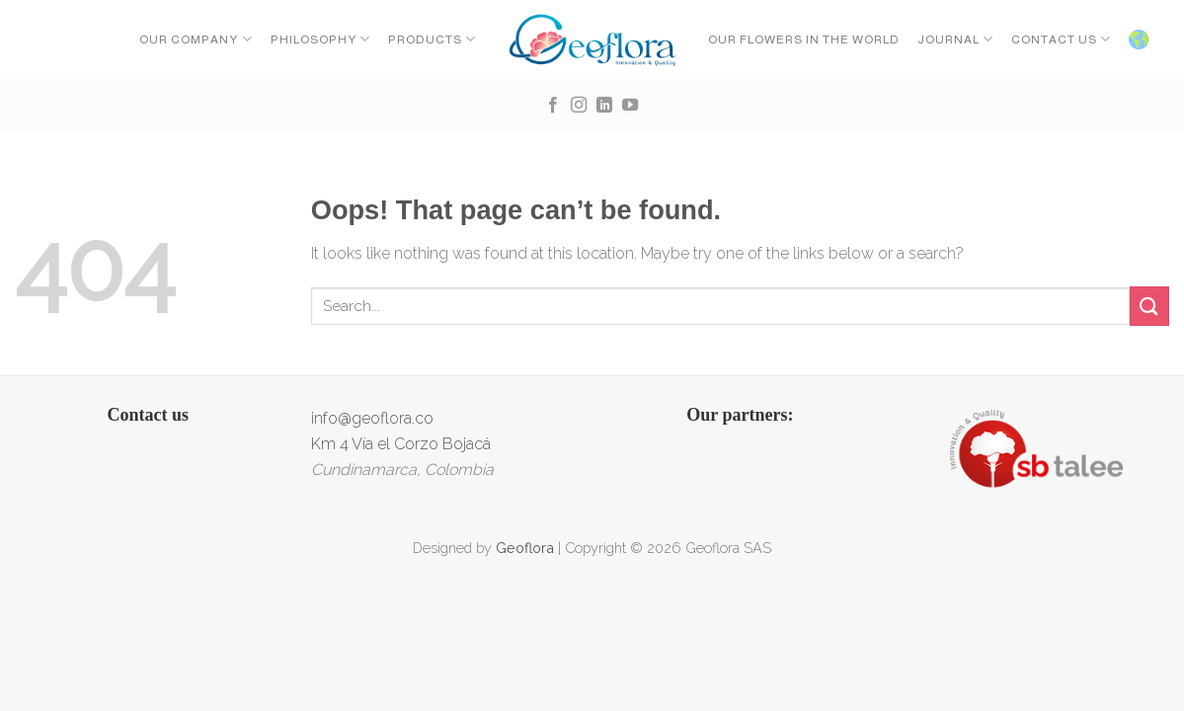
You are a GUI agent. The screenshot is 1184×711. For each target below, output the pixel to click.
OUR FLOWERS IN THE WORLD (804, 39)
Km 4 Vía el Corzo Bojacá (401, 443)
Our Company (195, 39)
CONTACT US (1061, 39)
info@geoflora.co (372, 418)
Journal (955, 39)
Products (432, 39)
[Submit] (1149, 305)
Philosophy (320, 39)
